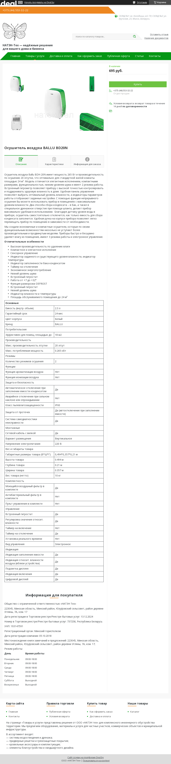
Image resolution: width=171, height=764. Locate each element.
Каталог (134, 711)
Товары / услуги (34, 56)
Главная (15, 56)
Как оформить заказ (89, 56)
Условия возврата (59, 716)
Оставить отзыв (159, 34)
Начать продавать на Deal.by (39, 2)
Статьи (139, 56)
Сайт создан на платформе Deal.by (86, 757)
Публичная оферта (118, 56)
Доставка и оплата (61, 56)
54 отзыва (142, 2)
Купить (138, 84)
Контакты (155, 56)
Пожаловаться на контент (96, 760)
